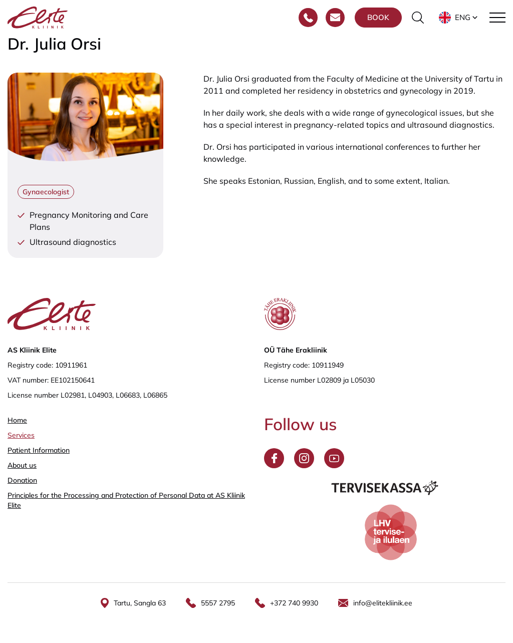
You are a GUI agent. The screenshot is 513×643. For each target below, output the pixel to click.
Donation (22, 480)
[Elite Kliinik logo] (38, 17)
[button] (459, 18)
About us (22, 465)
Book (378, 17)
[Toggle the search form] (418, 18)
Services (21, 435)
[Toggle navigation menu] (497, 18)
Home (17, 420)
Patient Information (39, 450)
